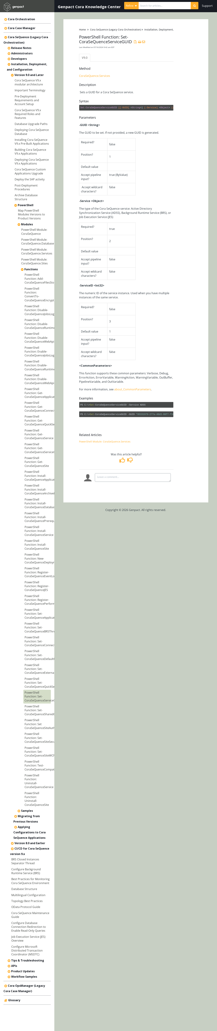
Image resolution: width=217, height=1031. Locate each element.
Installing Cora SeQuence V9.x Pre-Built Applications (32, 142)
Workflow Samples (24, 977)
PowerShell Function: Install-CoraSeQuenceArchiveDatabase (45, 489)
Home (82, 29)
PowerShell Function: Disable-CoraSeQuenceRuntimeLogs (43, 324)
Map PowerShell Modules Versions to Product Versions (31, 214)
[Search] (194, 5)
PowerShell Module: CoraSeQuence (34, 231)
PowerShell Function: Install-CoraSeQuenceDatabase (41, 503)
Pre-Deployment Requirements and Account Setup (27, 100)
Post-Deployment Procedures (26, 187)
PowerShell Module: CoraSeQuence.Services (36, 251)
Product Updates (23, 971)
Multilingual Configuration (28, 895)
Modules (27, 224)
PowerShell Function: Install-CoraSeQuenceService (39, 531)
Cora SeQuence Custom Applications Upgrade (30, 171)
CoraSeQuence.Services (94, 76)
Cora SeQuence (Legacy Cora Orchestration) (115, 29)
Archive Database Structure (26, 197)
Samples (27, 811)
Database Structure (24, 889)
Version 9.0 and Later (29, 75)
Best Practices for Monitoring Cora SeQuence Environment (30, 881)
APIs (14, 966)
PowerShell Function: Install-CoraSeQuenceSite (37, 545)
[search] (164, 5)
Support (207, 6)
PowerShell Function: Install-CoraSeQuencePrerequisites (43, 517)
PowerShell (25, 205)
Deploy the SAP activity (30, 179)
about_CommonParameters (132, 389)
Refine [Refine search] (131, 5)
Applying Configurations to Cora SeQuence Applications (29, 832)
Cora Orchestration (21, 19)
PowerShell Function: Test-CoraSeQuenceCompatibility (43, 765)
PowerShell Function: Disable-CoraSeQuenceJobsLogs (40, 310)
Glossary (14, 1000)
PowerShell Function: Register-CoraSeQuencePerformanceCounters (49, 600)
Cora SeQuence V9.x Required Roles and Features (28, 114)
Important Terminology (30, 90)
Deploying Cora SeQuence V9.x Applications (32, 161)
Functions (31, 269)
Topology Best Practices (27, 901)
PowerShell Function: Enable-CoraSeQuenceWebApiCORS (43, 379)
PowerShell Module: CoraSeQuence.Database (37, 241)
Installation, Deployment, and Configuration (169, 29)
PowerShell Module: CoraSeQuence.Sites (34, 261)
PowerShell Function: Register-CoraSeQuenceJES (37, 586)
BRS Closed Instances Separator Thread (25, 861)
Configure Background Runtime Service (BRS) (26, 871)
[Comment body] (133, 477)
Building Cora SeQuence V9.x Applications (30, 151)
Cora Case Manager (21, 28)
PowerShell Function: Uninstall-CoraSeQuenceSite (37, 799)
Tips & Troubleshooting (27, 960)
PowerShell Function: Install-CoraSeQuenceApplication (42, 476)
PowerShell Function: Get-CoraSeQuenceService (39, 434)
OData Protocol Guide (25, 907)
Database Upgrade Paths (31, 124)
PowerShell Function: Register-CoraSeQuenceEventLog (40, 572)
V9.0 (84, 58)
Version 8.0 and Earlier (29, 843)
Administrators (22, 53)
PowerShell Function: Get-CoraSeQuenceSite (37, 462)
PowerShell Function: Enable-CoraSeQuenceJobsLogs (40, 351)
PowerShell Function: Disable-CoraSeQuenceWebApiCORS (43, 337)
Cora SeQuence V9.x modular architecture (29, 82)
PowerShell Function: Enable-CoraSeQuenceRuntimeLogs (43, 365)
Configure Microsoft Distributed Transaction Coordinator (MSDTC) (27, 950)
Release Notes (21, 48)
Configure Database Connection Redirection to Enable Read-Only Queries (28, 927)
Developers (19, 59)
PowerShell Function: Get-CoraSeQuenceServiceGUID (42, 448)
